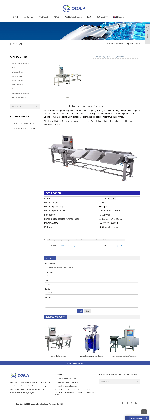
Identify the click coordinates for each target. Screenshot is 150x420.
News (56, 17)
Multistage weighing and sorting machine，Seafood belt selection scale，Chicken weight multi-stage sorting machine (86, 240)
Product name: (50, 264)
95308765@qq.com (70, 386)
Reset (87, 311)
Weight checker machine (58, 356)
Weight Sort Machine (132, 44)
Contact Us (102, 17)
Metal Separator (18, 76)
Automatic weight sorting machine (119, 246)
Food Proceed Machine (20, 93)
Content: (48, 297)
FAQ (89, 17)
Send (80, 311)
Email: (47, 289)
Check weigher (17, 72)
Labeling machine (18, 89)
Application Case (73, 17)
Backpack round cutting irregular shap (91, 356)
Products (43, 17)
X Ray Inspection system (21, 68)
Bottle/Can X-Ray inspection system (72, 246)
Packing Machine (18, 80)
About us (28, 17)
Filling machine (17, 85)
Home (15, 17)
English (118, 17)
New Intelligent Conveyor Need (23, 123)
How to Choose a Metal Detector (23, 128)
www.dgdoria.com (77, 363)
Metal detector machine (20, 64)
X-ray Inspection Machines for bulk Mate (125, 356)
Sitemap (66, 404)
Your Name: (49, 272)
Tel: (46, 280)
